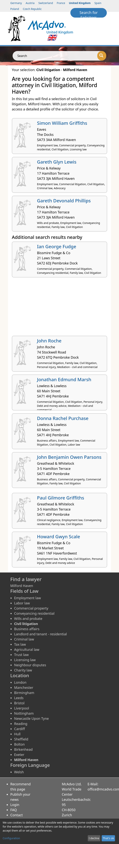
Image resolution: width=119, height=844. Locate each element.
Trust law (21, 654)
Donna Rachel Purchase (62, 418)
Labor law (22, 603)
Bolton (19, 744)
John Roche (49, 340)
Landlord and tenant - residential (40, 634)
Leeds (18, 698)
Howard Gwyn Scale (58, 536)
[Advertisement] (59, 308)
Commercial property (31, 608)
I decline (94, 838)
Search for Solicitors (89, 14)
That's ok (108, 838)
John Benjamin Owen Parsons (69, 457)
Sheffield (21, 739)
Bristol (19, 703)
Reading (20, 723)
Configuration (11, 838)
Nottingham (24, 713)
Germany (16, 3)
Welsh (19, 772)
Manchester (23, 687)
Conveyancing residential (34, 613)
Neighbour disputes (30, 665)
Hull (17, 734)
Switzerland (45, 3)
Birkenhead (23, 749)
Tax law (20, 644)
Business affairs (26, 629)
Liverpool (21, 708)
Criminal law (24, 639)
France (61, 3)
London (20, 682)
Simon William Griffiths (62, 123)
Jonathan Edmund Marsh (64, 379)
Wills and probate (28, 618)
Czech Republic (32, 9)
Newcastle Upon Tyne (31, 718)
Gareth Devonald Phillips (64, 200)
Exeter (19, 754)
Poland (14, 9)
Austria (30, 3)
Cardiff (19, 728)
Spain (97, 3)
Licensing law (25, 660)
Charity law (23, 670)
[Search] (101, 56)
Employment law (27, 598)
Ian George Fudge (56, 246)
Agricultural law (26, 649)
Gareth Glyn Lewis (56, 162)
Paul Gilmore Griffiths (60, 498)
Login (14, 804)
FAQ (13, 810)
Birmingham (24, 692)
